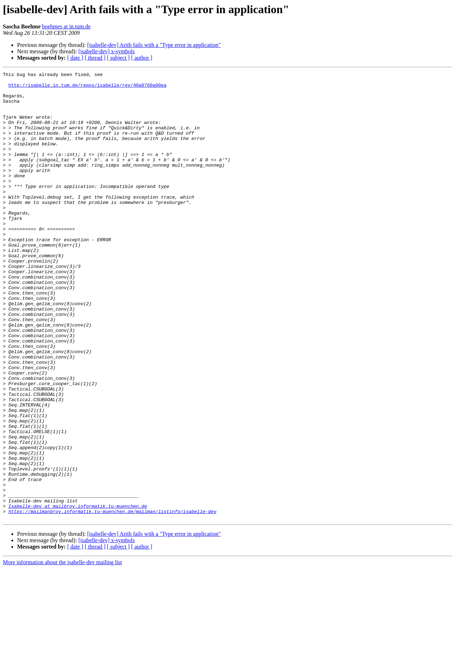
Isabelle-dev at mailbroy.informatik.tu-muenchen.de (78, 593)
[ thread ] (95, 58)
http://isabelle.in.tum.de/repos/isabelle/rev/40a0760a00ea (88, 88)
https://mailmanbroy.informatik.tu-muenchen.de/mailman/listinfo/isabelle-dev (112, 600)
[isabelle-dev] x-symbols (106, 51)
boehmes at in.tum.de (66, 26)
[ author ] (141, 58)
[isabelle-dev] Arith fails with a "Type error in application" (153, 45)
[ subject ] (118, 58)
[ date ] (75, 58)
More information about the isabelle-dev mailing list (62, 652)
